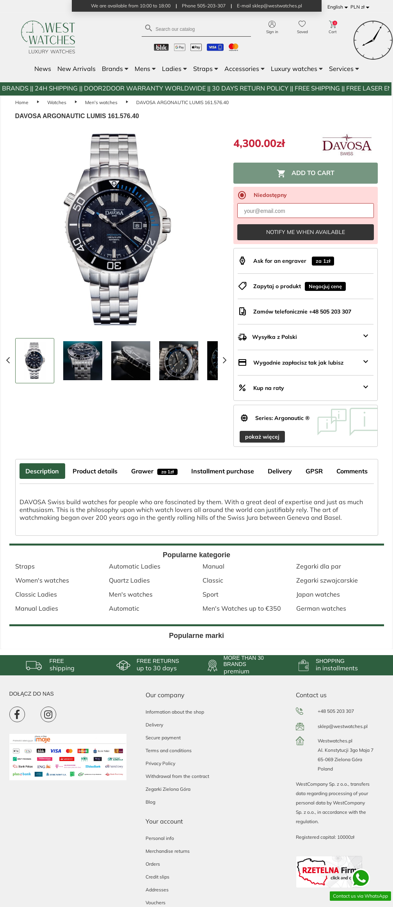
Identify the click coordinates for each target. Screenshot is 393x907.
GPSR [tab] (314, 471)
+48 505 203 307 (336, 711)
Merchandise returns (168, 851)
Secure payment (163, 737)
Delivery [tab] (280, 471)
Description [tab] (42, 471)
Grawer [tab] (154, 471)
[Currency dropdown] (361, 7)
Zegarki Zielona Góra (168, 789)
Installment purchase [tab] (222, 471)
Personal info (160, 838)
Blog (150, 802)
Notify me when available (305, 232)
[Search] (196, 29)
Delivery (154, 725)
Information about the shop (175, 712)
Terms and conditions (169, 750)
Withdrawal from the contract (177, 776)
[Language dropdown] (338, 7)
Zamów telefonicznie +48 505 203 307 (302, 311)
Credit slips (157, 877)
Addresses (157, 890)
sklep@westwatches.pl (343, 726)
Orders (153, 864)
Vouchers (155, 902)
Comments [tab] (352, 471)
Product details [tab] (95, 471)
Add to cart (305, 173)
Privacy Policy (160, 763)
